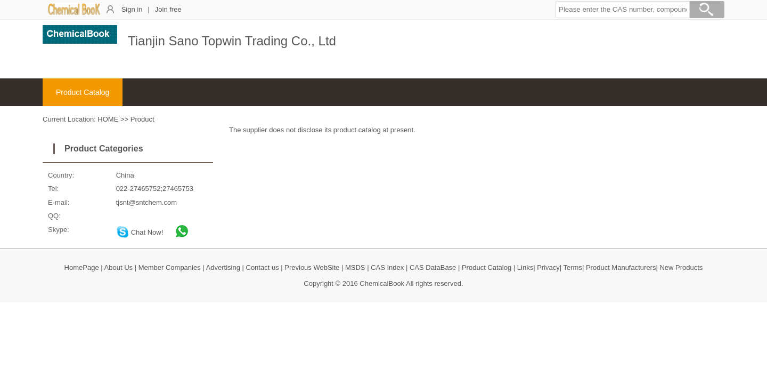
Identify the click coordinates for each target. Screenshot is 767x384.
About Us (118, 267)
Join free (168, 9)
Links (525, 267)
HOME (107, 119)
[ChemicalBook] (74, 13)
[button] (623, 9)
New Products (681, 267)
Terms (573, 267)
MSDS (355, 267)
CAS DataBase (433, 267)
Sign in (132, 9)
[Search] (706, 11)
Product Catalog (82, 92)
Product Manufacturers (621, 267)
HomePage (81, 267)
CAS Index (387, 267)
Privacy (548, 267)
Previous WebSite (311, 267)
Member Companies (169, 267)
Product (142, 119)
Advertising (223, 267)
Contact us (262, 267)
